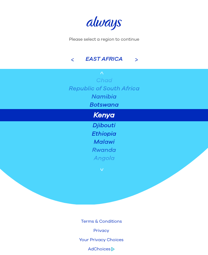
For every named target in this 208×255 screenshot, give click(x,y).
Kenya (104, 115)
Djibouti (104, 125)
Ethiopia (104, 134)
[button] (101, 221)
